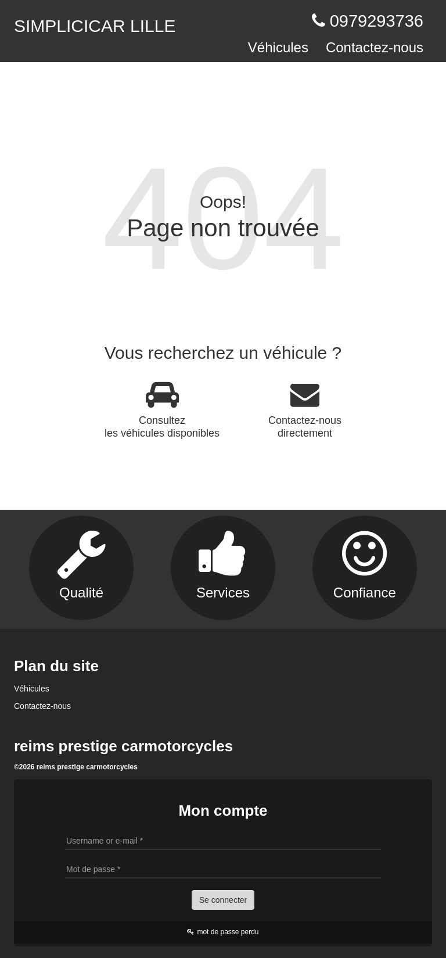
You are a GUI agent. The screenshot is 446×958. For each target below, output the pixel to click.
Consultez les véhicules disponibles (162, 409)
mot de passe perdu (222, 932)
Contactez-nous (374, 47)
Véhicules (278, 47)
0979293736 (376, 21)
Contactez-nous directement (304, 409)
